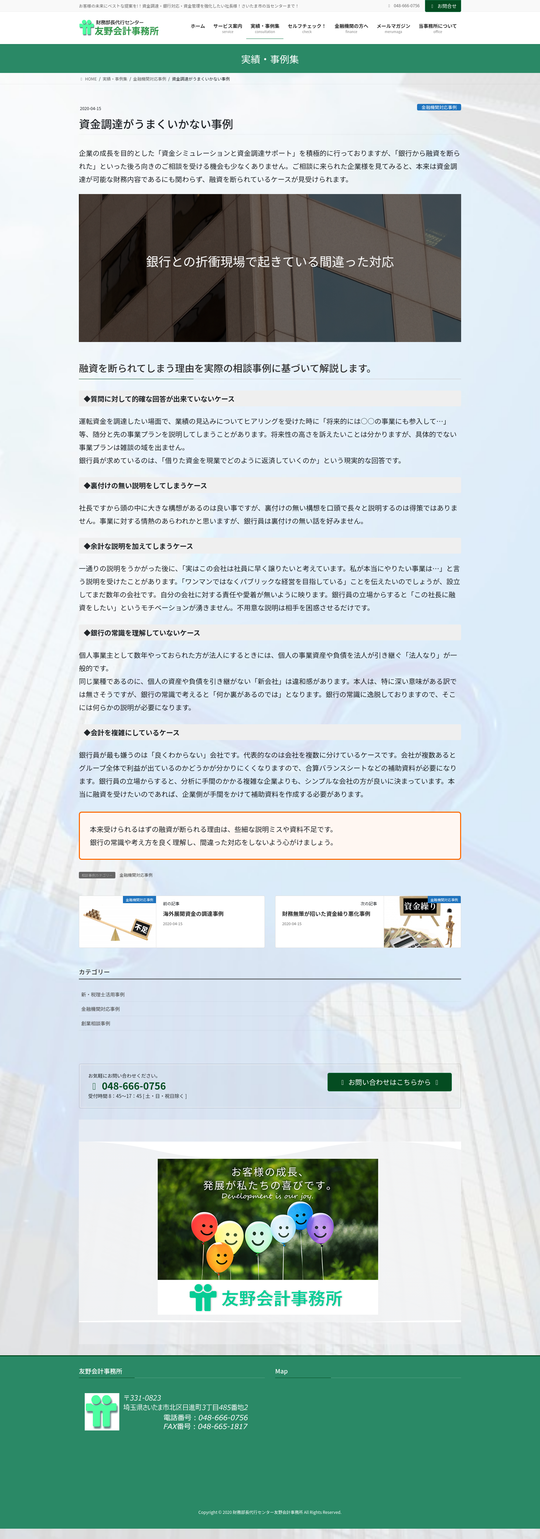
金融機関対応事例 (439, 107)
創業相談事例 (95, 1023)
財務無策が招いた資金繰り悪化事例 (326, 913)
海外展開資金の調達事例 (193, 913)
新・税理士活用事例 (103, 994)
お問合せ (443, 5)
